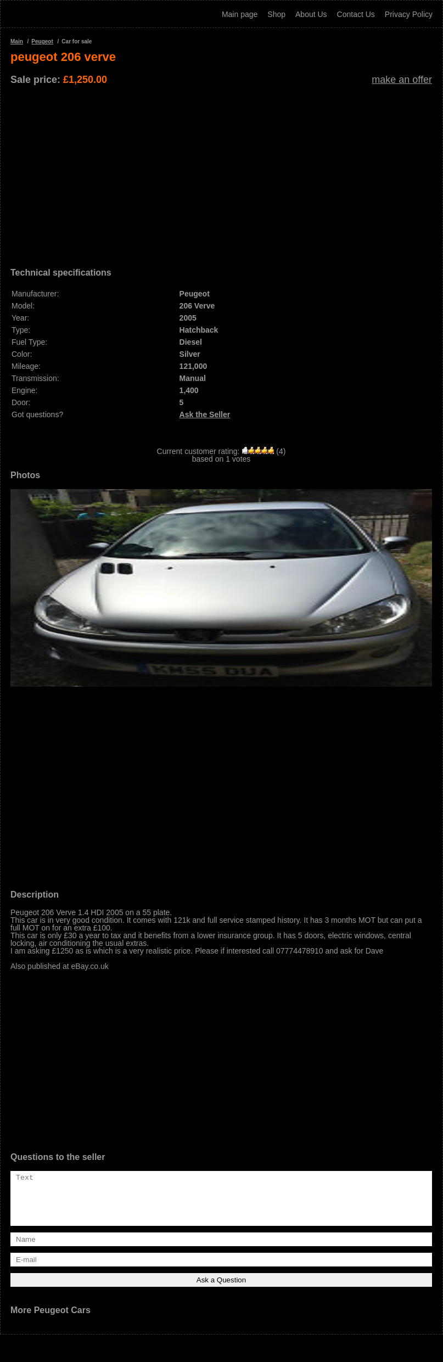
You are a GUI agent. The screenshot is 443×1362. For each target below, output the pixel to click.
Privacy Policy (409, 14)
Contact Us (356, 14)
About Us (311, 14)
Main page (239, 14)
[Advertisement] (221, 172)
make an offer (402, 79)
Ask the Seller (205, 414)
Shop (276, 14)
